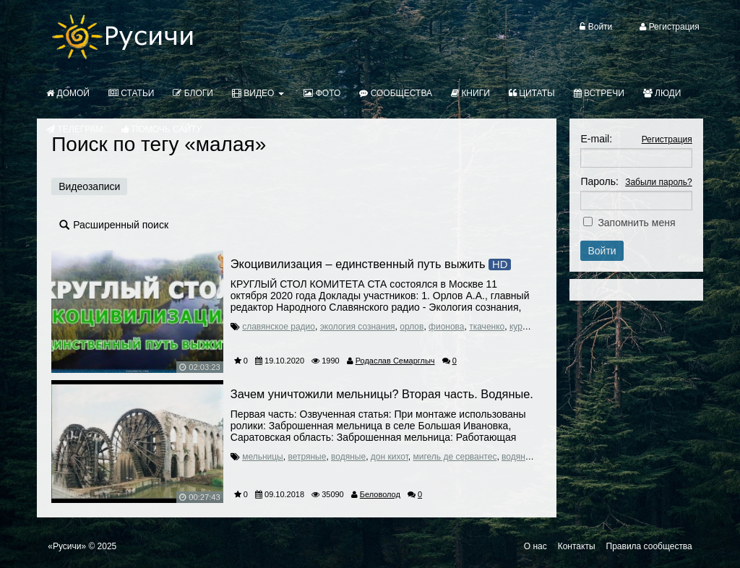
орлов (411, 327)
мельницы (262, 457)
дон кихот (389, 457)
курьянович (532, 327)
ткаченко (486, 327)
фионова (446, 327)
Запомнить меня (636, 222)
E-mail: (596, 139)
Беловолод (380, 494)
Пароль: (599, 181)
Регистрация (667, 139)
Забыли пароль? (658, 182)
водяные (348, 457)
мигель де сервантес (455, 457)
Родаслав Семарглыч (395, 360)
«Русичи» (67, 546)
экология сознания (357, 327)
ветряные (307, 457)
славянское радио (278, 327)
